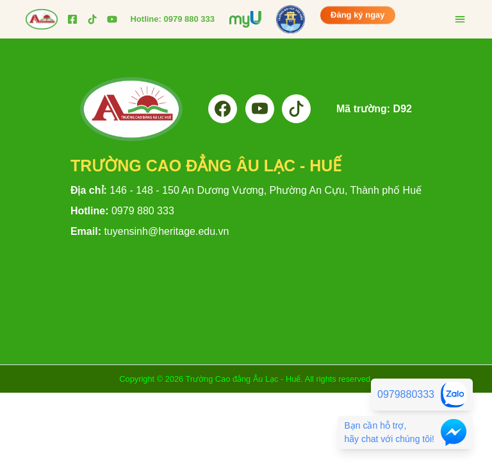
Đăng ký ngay (358, 16)
